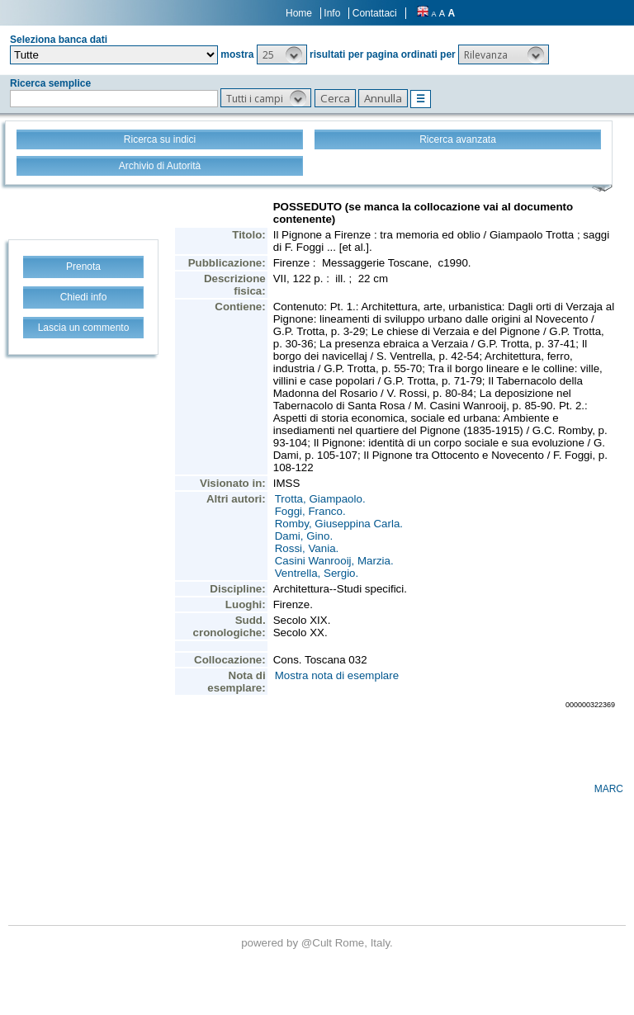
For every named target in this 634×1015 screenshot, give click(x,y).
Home (299, 13)
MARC (608, 789)
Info (332, 13)
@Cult (318, 943)
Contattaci (374, 13)
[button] (282, 54)
